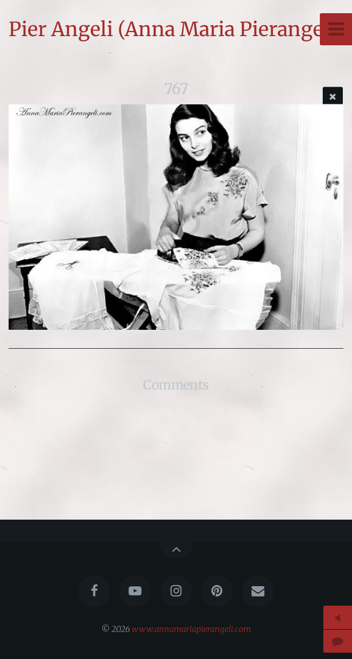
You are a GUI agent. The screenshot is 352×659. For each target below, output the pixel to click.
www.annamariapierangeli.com (191, 629)
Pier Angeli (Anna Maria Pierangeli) (176, 29)
